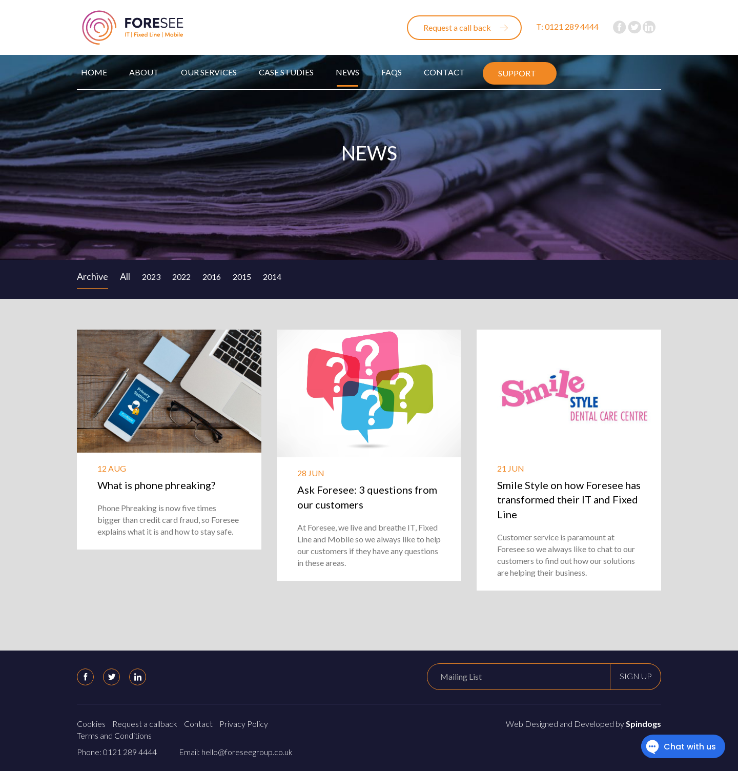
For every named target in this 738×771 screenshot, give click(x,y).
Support (517, 73)
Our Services (209, 72)
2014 (272, 276)
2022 (181, 276)
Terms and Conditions (114, 735)
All (125, 276)
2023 (151, 276)
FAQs (391, 72)
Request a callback (144, 723)
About (144, 72)
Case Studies (286, 72)
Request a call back (457, 27)
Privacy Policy (243, 723)
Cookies (91, 723)
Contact (444, 72)
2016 (211, 276)
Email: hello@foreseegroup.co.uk (236, 752)
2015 (242, 276)
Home (94, 72)
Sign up (636, 676)
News (347, 72)
